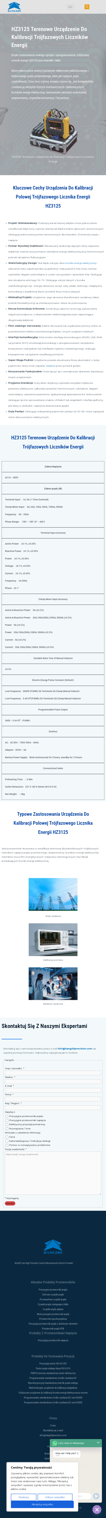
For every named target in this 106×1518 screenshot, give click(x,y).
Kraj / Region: (13, 1103)
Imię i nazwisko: (14, 1068)
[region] (42, 1486)
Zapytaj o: (10, 1112)
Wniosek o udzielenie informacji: (23, 1132)
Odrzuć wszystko (55, 1497)
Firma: (9, 1094)
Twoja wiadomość (15, 1149)
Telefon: (10, 1077)
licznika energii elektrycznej (80, 263)
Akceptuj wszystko (42, 1504)
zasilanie (50, 365)
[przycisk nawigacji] (87, 6)
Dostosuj (24, 1497)
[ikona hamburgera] (70, 7)
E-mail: (9, 1086)
